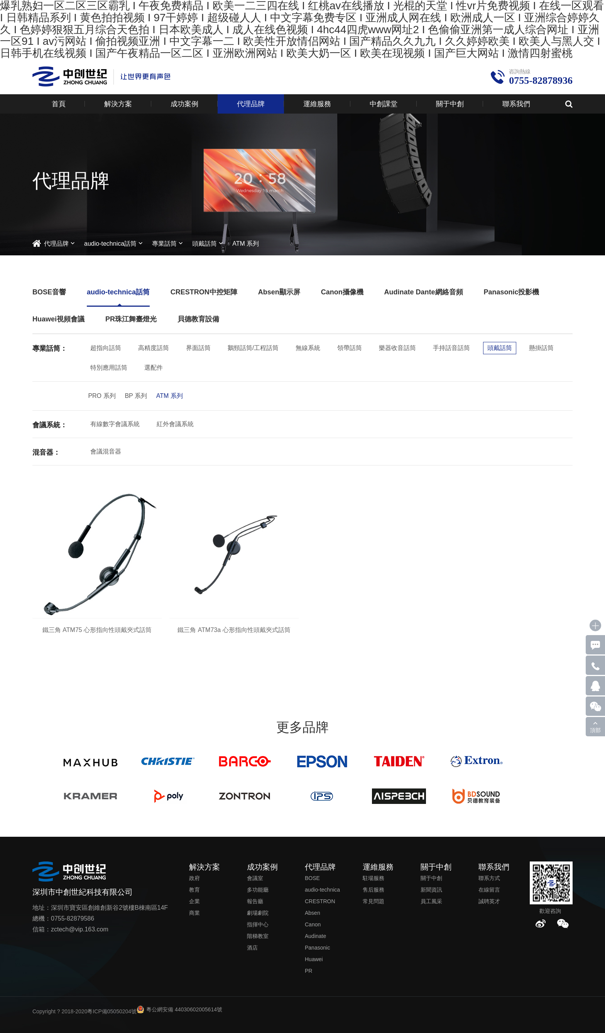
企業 (194, 901)
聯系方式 (489, 878)
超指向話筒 (105, 348)
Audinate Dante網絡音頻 (423, 292)
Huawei (314, 959)
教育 (194, 890)
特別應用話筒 (108, 367)
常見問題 (373, 901)
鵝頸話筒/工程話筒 (253, 348)
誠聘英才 (489, 901)
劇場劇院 (258, 913)
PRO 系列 (101, 395)
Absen (312, 913)
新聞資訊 (431, 890)
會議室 (255, 878)
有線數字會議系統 (115, 424)
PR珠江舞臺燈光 (131, 319)
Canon (313, 924)
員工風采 (431, 901)
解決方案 (118, 104)
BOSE (312, 878)
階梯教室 (258, 936)
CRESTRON (320, 901)
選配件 (153, 367)
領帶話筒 (349, 348)
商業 (194, 913)
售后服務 (373, 890)
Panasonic (317, 948)
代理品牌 (251, 104)
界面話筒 (198, 348)
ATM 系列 (245, 243)
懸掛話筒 (541, 348)
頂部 (595, 730)
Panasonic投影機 (511, 292)
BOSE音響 (49, 292)
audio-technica (322, 890)
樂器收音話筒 (397, 348)
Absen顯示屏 (279, 292)
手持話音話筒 (451, 348)
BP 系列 (136, 395)
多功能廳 (258, 890)
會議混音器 (105, 451)
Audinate (315, 936)
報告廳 (255, 901)
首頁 (59, 104)
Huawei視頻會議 (58, 319)
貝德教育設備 (198, 319)
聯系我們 (516, 104)
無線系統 (308, 348)
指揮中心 (258, 924)
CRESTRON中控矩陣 (204, 292)
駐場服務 (373, 878)
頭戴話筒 (204, 243)
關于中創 (450, 104)
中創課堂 (383, 104)
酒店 (252, 948)
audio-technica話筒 (110, 243)
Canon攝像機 (342, 292)
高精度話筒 (153, 348)
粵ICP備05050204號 (112, 1011)
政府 (194, 878)
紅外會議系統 (175, 424)
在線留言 (489, 890)
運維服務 (317, 104)
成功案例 (184, 104)
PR (308, 971)
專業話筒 (164, 243)
